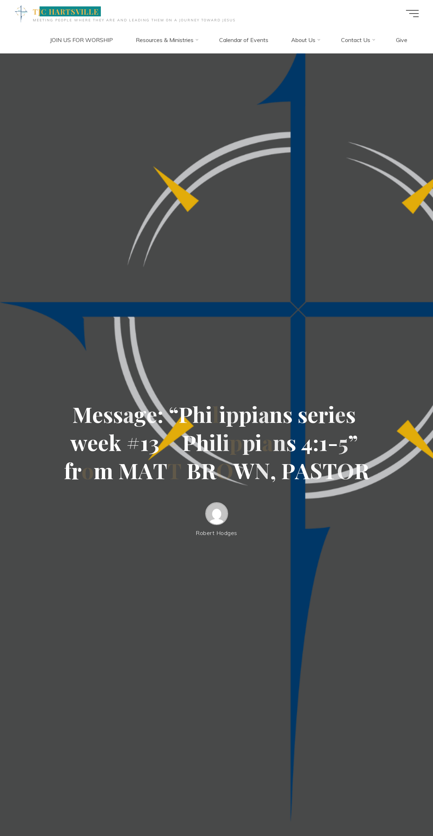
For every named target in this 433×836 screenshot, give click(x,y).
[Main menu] (412, 13)
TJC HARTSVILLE (66, 11)
